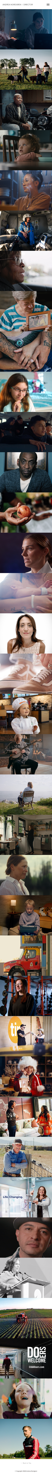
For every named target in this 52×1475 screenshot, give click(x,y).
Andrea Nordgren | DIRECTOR (18, 4)
